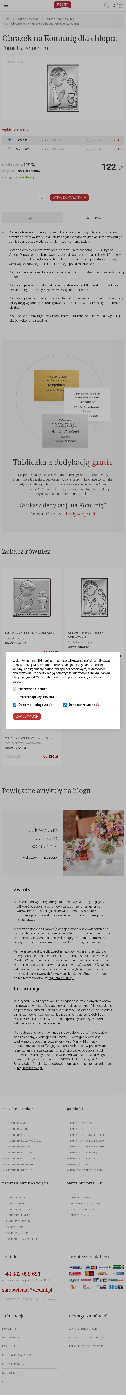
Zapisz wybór (27, 716)
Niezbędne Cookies (36, 689)
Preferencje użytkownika (40, 697)
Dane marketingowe (36, 705)
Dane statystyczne (85, 705)
